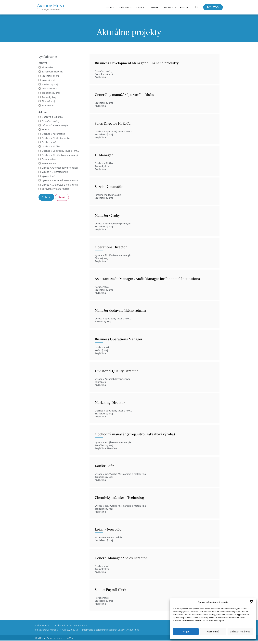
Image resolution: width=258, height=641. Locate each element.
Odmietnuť (213, 631)
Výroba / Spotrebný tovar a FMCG (60, 180)
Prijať (186, 631)
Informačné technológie (55, 125)
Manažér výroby (107, 215)
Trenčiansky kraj (51, 93)
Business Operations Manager (118, 339)
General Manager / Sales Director (121, 558)
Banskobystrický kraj (53, 71)
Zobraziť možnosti (240, 631)
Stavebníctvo (49, 163)
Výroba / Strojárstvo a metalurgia (60, 184)
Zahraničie (47, 105)
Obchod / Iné (49, 142)
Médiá (45, 129)
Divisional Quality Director (116, 371)
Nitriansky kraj (50, 84)
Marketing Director (110, 403)
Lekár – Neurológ (108, 529)
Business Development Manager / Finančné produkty (137, 63)
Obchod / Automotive (53, 134)
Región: (43, 63)
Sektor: (43, 112)
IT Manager (104, 155)
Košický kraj (48, 80)
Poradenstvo (48, 159)
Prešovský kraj (49, 88)
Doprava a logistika (52, 117)
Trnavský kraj (49, 97)
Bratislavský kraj (51, 76)
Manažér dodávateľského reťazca (120, 310)
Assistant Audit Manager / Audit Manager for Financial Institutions (147, 279)
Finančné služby (51, 121)
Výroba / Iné (48, 176)
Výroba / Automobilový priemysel (60, 167)
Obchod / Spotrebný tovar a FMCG (60, 150)
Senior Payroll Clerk (110, 590)
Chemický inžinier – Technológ (119, 498)
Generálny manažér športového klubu (124, 95)
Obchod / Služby (51, 146)
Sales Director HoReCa (112, 123)
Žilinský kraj (48, 101)
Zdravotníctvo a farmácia (55, 189)
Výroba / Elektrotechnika (55, 172)
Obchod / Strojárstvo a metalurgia (60, 155)
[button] (251, 602)
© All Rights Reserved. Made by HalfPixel (54, 638)
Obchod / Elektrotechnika (56, 138)
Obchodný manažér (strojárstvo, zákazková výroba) (135, 434)
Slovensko (47, 67)
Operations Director (111, 247)
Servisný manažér (109, 187)
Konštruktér (104, 466)
